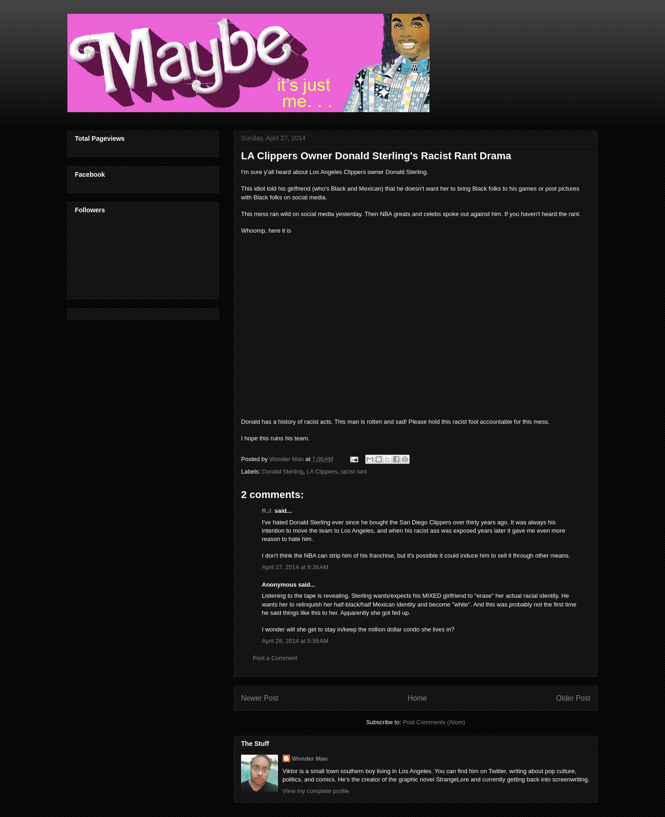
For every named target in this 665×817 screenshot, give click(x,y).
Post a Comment (275, 658)
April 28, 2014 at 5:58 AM (295, 640)
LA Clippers (322, 471)
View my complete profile (316, 790)
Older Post (573, 698)
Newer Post (259, 698)
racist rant (353, 471)
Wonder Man (310, 758)
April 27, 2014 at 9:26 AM (295, 567)
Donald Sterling (282, 471)
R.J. (267, 510)
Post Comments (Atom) (434, 722)
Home (417, 698)
